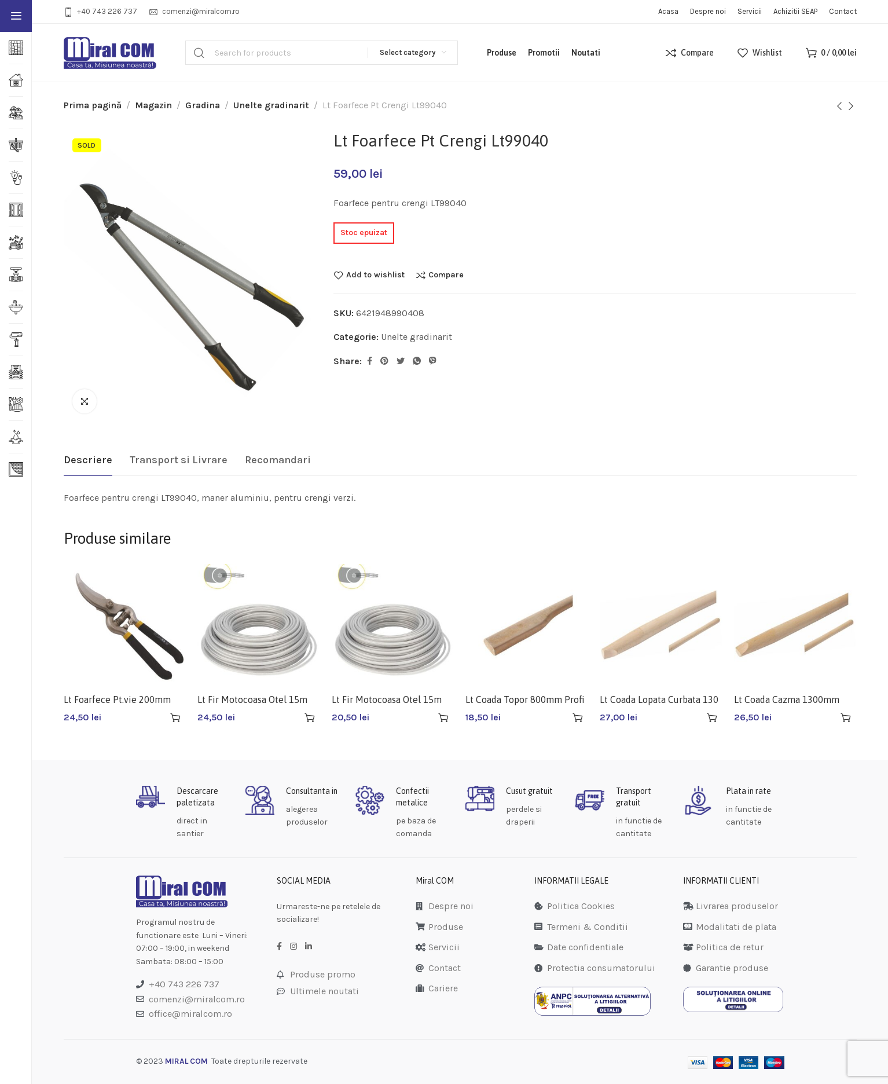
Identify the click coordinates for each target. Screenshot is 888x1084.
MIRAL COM (186, 1061)
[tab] (88, 460)
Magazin (153, 105)
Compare (446, 275)
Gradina (202, 105)
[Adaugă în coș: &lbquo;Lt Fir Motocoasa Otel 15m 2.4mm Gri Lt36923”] (443, 717)
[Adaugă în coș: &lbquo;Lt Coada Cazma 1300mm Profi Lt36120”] (845, 717)
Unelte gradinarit (271, 105)
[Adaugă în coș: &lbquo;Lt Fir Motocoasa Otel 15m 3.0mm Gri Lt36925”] (309, 717)
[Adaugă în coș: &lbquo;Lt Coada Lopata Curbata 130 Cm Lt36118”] (712, 717)
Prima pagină (93, 105)
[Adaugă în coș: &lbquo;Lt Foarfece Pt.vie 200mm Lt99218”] (175, 717)
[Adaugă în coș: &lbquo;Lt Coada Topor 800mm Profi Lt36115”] (577, 717)
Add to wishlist (375, 275)
